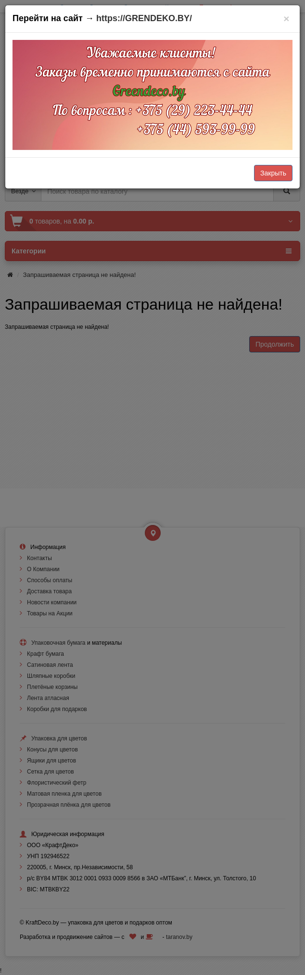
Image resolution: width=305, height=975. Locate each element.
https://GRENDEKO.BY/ (144, 18)
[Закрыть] (286, 18)
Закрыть (273, 173)
